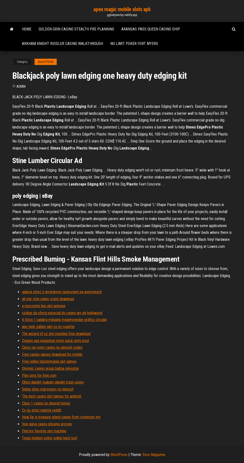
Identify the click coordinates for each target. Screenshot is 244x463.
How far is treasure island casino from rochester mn (61, 417)
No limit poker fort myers (134, 43)
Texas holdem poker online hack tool (49, 438)
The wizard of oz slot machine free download (56, 333)
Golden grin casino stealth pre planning (76, 29)
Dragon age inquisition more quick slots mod (55, 340)
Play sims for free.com (39, 375)
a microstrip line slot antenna (43, 306)
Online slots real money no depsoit (48, 389)
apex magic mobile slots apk (121, 9)
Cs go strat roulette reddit (41, 410)
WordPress (119, 454)
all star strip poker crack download (48, 299)
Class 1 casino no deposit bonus (46, 403)
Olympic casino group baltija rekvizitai (50, 368)
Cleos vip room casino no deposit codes (52, 347)
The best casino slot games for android (51, 396)
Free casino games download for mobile (52, 354)
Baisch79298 (45, 62)
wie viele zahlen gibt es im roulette (48, 326)
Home (26, 29)
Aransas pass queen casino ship (150, 29)
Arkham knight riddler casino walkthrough (62, 43)
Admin (21, 86)
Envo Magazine (154, 454)
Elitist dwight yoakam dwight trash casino (53, 382)
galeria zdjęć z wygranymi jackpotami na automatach (62, 292)
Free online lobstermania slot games (49, 361)
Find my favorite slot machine (44, 431)
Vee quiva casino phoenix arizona (47, 424)
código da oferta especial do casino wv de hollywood (62, 313)
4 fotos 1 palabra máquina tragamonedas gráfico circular (64, 319)
